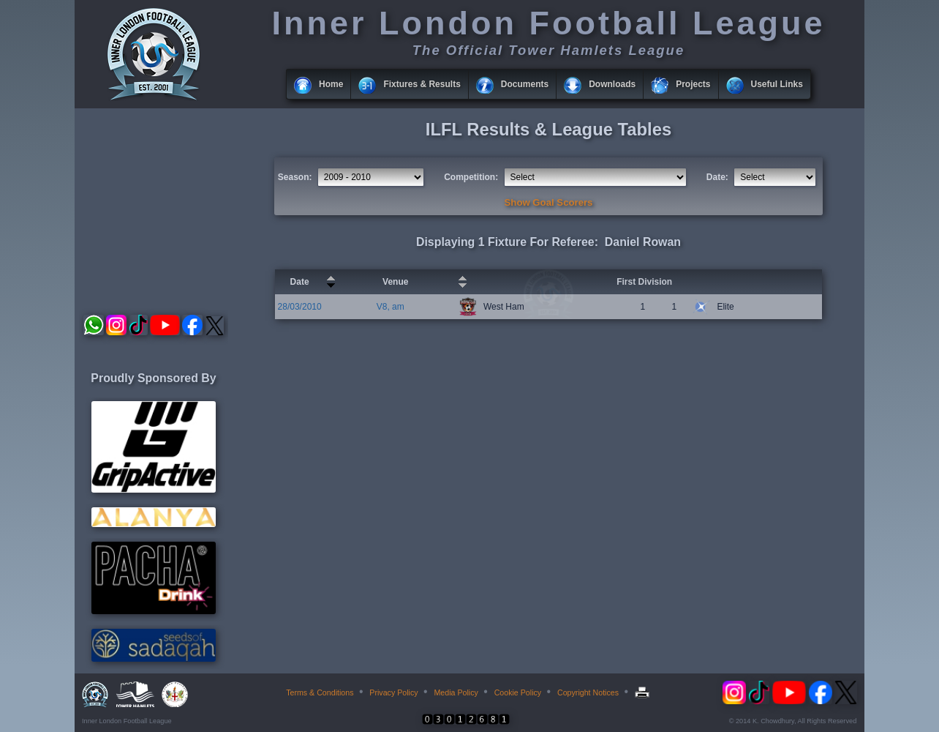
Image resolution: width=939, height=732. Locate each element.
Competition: (471, 177)
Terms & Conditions (319, 692)
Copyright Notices (588, 692)
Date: (717, 177)
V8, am (390, 307)
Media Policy (456, 692)
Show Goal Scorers (549, 202)
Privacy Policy (393, 692)
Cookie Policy (518, 692)
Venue (395, 282)
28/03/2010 (300, 307)
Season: (295, 177)
